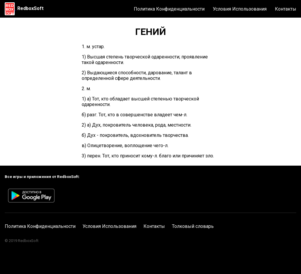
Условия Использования (240, 9)
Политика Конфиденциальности (169, 9)
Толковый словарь (193, 226)
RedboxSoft (30, 8)
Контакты (285, 9)
